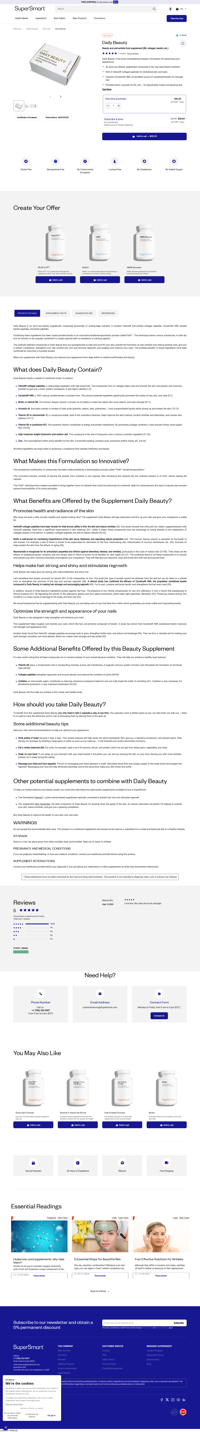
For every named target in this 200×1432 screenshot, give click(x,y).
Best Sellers (59, 18)
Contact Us (159, 1015)
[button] (60, 96)
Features (51, 1217)
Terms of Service (162, 1328)
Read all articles (100, 1291)
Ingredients (41, 18)
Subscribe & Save (155, 1355)
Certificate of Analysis (27, 117)
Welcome (17, 29)
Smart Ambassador (67, 1368)
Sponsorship (153, 1359)
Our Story (62, 1355)
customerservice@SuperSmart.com (26, 1365)
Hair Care (46, 29)
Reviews (62, 1359)
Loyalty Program (155, 1350)
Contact (106, 1350)
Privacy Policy (147, 1328)
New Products (79, 18)
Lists (114, 1217)
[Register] (179, 1323)
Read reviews (133, 53)
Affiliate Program (66, 1364)
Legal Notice (64, 1373)
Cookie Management (112, 1368)
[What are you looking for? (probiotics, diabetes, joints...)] (106, 8)
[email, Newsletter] (144, 1323)
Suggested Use (84, 313)
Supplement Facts (56, 313)
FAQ (104, 1355)
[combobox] (183, 9)
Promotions (99, 18)
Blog (149, 1364)
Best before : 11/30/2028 (57, 117)
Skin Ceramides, (43, 804)
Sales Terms (108, 1359)
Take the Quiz (176, 18)
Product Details (27, 313)
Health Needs (21, 18)
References (108, 313)
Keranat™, (39, 797)
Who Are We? (64, 1350)
